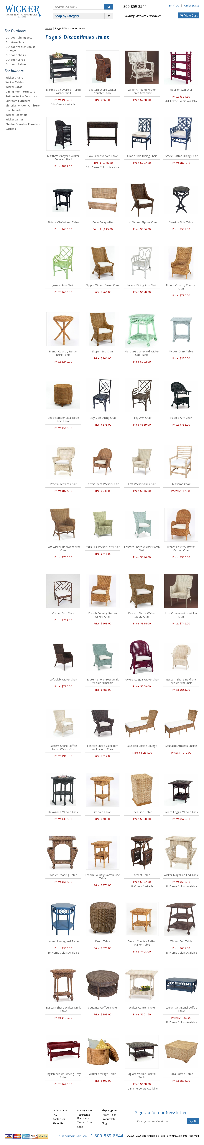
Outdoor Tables (16, 64)
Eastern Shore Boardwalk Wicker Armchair (102, 681)
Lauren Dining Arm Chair (142, 285)
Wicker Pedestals (16, 115)
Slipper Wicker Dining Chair (102, 285)
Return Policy (109, 1114)
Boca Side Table (142, 812)
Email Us (174, 5)
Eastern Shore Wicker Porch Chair (142, 548)
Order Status (191, 5)
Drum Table (102, 941)
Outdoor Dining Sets (19, 37)
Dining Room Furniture (20, 91)
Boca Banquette (102, 222)
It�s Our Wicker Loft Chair (102, 547)
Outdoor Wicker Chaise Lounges (20, 48)
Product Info (109, 1119)
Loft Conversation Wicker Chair (181, 614)
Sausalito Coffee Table (102, 1007)
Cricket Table (102, 812)
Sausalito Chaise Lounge (142, 746)
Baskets (11, 129)
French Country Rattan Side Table (102, 876)
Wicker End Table (181, 941)
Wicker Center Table (142, 1007)
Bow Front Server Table (102, 156)
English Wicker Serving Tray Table (63, 1075)
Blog (104, 1123)
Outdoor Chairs (16, 55)
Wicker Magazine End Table (181, 875)
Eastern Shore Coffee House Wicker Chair (63, 747)
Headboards (13, 110)
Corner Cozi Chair (63, 613)
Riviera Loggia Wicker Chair (142, 679)
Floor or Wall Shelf (181, 89)
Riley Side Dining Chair (102, 417)
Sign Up (193, 1121)
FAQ (55, 1114)
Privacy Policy (85, 1110)
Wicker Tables (15, 82)
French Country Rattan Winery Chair (102, 614)
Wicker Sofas (14, 87)
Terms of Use (84, 1122)
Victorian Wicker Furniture (23, 105)
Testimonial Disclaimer (83, 1116)
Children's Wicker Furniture (23, 124)
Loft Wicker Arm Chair (142, 484)
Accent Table (142, 875)
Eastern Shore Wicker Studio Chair (142, 614)
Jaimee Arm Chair (63, 285)
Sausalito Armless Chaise (181, 746)
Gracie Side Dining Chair (142, 156)
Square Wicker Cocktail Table (142, 1075)
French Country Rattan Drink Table (63, 353)
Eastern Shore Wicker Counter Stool (102, 91)
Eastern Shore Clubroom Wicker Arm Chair (102, 747)
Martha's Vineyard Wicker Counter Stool (63, 157)
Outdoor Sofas (15, 59)
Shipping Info (109, 1110)
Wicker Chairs (14, 77)
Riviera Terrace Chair (63, 484)
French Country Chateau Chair (181, 286)
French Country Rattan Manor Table (142, 942)
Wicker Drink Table (181, 351)
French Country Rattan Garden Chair (181, 548)
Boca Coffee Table (181, 1074)
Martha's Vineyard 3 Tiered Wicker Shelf (63, 91)
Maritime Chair (181, 484)
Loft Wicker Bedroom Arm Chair (63, 548)
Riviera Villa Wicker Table (63, 222)
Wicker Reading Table (63, 875)
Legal (80, 1126)
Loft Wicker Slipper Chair (141, 222)
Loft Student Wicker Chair (102, 484)
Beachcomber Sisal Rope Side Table (63, 419)
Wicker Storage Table (102, 1074)
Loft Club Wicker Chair (63, 679)
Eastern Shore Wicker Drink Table (63, 1009)
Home (48, 28)
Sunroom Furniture (18, 101)
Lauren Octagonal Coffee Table (181, 1009)
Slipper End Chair (102, 351)
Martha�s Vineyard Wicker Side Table (142, 353)
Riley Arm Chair (142, 417)
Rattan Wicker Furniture (21, 96)
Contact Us (59, 1119)
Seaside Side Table (181, 222)
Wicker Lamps (14, 119)
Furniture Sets (15, 42)
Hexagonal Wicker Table (63, 812)
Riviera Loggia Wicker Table (181, 812)
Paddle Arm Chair (181, 417)
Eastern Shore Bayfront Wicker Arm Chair (181, 681)
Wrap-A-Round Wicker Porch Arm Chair (142, 91)
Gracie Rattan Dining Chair (181, 156)
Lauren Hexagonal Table (63, 941)
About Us (58, 1123)
